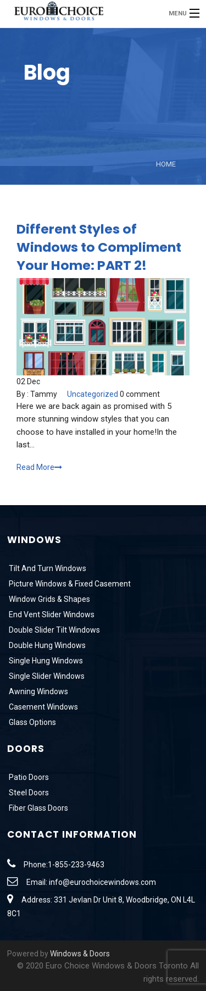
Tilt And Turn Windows (46, 568)
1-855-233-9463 (76, 864)
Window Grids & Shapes (48, 599)
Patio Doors (28, 777)
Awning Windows (37, 691)
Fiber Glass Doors (37, 808)
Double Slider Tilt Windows (53, 629)
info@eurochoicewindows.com (102, 882)
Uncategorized (92, 394)
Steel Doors (28, 792)
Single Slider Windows (46, 676)
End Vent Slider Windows (50, 614)
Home (166, 164)
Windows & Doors (80, 953)
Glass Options (31, 722)
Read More (39, 467)
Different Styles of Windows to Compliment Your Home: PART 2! (98, 247)
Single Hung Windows (45, 660)
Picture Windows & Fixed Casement (69, 583)
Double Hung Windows (46, 645)
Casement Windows (42, 706)
